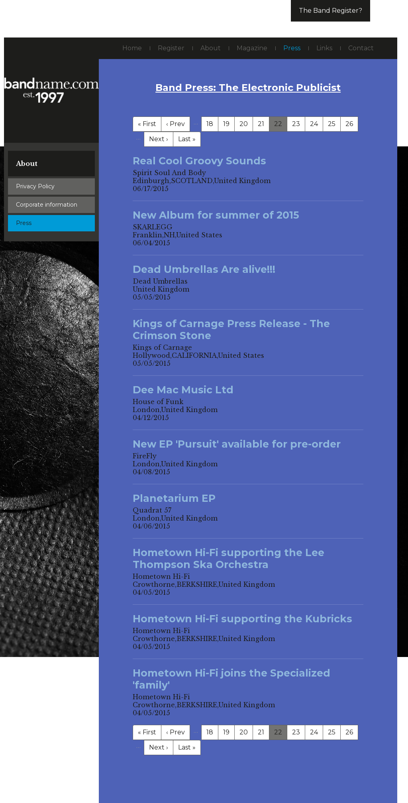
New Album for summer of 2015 (216, 215)
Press (23, 223)
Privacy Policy (35, 186)
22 (278, 124)
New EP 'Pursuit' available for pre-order (237, 444)
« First (147, 124)
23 (296, 124)
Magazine (252, 48)
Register (171, 48)
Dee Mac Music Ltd (183, 390)
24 (314, 124)
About (26, 164)
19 (226, 124)
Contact (361, 48)
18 (209, 124)
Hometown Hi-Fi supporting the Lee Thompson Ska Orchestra (228, 558)
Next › (158, 139)
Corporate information (46, 204)
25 (331, 124)
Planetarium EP (174, 498)
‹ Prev (175, 124)
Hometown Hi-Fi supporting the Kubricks (242, 619)
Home (132, 48)
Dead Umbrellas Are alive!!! (204, 269)
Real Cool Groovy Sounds (199, 161)
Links (324, 48)
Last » (187, 139)
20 (243, 124)
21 (261, 124)
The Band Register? (330, 10)
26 (349, 124)
